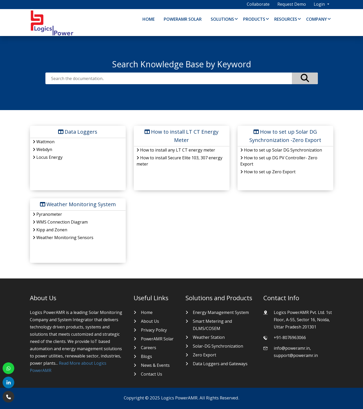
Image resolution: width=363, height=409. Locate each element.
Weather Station (209, 337)
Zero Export (204, 355)
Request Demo (291, 4)
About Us (150, 321)
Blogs (146, 356)
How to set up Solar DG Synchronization (281, 150)
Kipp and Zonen (50, 230)
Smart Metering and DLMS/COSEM (212, 324)
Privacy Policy (154, 330)
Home (148, 19)
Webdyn (42, 149)
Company (316, 19)
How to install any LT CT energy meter (175, 150)
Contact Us (151, 374)
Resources (285, 19)
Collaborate (258, 4)
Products (254, 19)
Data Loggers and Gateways (220, 364)
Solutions (222, 19)
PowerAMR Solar (183, 19)
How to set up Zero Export (268, 172)
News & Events (155, 365)
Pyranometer (47, 214)
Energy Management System (221, 312)
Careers (148, 347)
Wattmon (43, 142)
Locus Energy (48, 157)
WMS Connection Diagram (60, 222)
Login (320, 4)
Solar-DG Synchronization (218, 346)
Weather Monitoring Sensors (63, 237)
